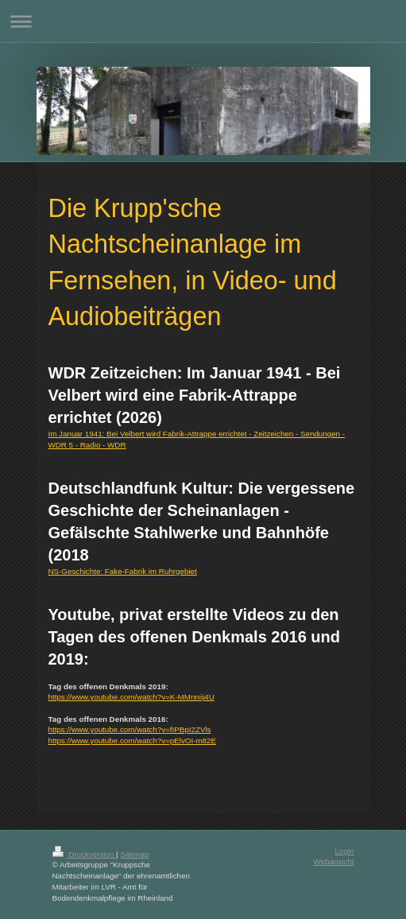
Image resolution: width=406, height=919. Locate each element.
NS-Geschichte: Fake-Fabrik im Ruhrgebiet (122, 571)
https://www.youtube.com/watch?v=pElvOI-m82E (132, 740)
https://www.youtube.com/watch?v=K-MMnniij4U (131, 696)
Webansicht (333, 861)
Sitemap (134, 854)
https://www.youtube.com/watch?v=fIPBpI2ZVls (129, 729)
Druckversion (84, 854)
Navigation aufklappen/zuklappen (203, 21)
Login (344, 851)
